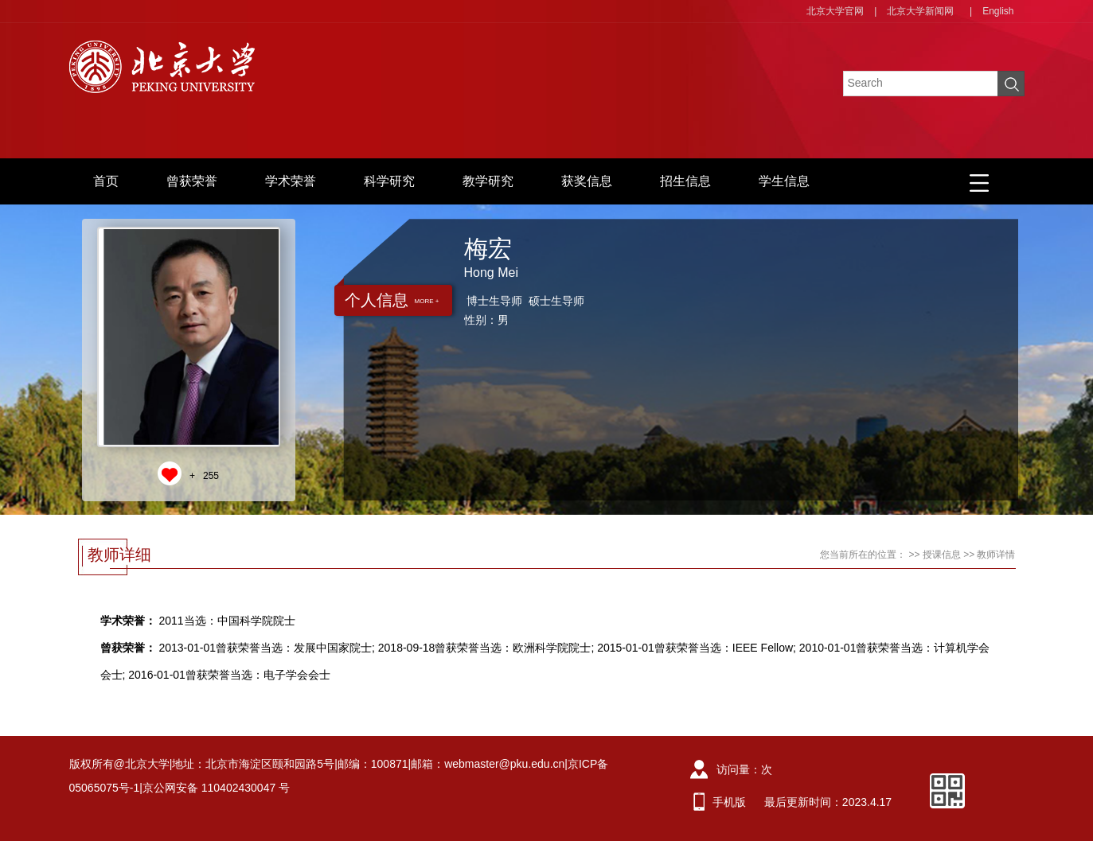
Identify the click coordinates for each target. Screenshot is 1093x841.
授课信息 (942, 554)
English (997, 11)
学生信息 (784, 181)
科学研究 (389, 181)
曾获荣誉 (191, 181)
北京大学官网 (835, 11)
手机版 (729, 802)
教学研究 (488, 181)
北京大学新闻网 (920, 11)
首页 (106, 181)
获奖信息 (586, 181)
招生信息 (685, 181)
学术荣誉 (290, 181)
